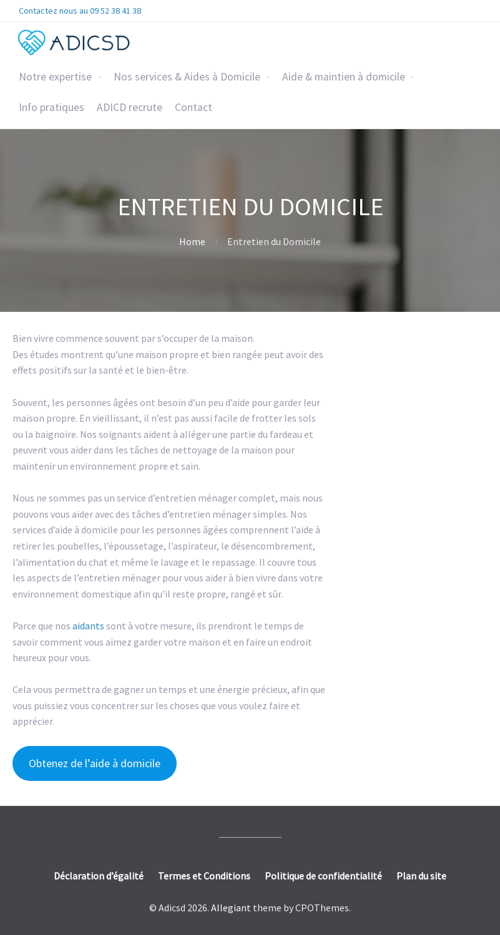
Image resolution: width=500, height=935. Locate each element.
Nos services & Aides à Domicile (187, 77)
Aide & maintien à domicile (343, 77)
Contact (193, 107)
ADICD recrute (129, 107)
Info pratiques (51, 107)
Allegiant (231, 907)
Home (192, 241)
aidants (89, 625)
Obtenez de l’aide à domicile (94, 763)
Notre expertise (55, 77)
